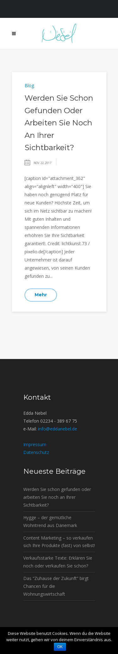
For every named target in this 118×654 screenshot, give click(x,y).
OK (60, 647)
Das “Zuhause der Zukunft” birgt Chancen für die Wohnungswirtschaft (56, 586)
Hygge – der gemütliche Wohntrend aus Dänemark (50, 521)
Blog (29, 85)
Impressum (34, 444)
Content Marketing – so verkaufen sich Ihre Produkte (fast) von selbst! (59, 542)
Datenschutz (36, 452)
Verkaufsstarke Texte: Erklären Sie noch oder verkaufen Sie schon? (57, 562)
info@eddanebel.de (57, 429)
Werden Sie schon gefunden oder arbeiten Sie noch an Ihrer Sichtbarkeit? (59, 122)
